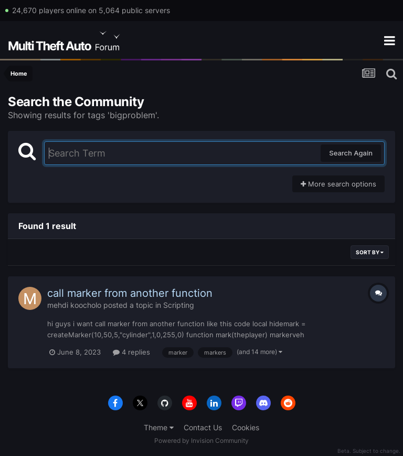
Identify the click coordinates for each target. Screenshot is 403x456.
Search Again (351, 153)
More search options (338, 184)
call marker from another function (130, 293)
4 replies (131, 352)
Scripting (178, 304)
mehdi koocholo (74, 304)
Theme (159, 427)
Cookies (245, 427)
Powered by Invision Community (201, 440)
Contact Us (203, 427)
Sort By (370, 252)
